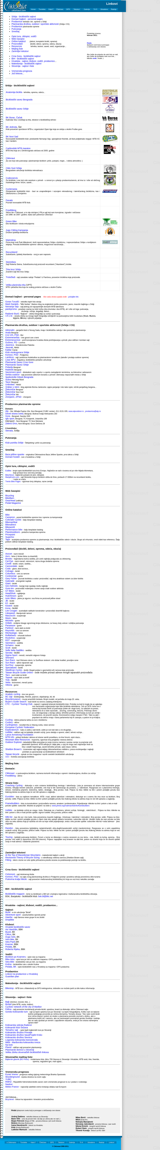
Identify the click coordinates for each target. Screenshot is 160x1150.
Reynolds (9, 630)
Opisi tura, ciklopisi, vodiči (24, 36)
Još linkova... (18, 73)
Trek (7, 680)
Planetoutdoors (12, 532)
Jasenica (9, 345)
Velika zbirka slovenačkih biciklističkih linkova (27, 1052)
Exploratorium (12, 730)
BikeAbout (9, 475)
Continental (10, 576)
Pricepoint (10, 534)
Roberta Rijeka (12, 949)
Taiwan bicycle (12, 754)
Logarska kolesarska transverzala (21, 1040)
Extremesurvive (12, 340)
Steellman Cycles (13, 670)
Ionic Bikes (10, 598)
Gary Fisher (11, 578)
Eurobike (9, 796)
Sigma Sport (11, 655)
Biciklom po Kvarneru (15, 957)
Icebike (8, 810)
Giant (8, 583)
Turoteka (42, 9)
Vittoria (8, 685)
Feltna (8, 1009)
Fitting (8, 860)
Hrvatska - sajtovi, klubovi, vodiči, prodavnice (33, 61)
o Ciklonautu (11, 1142)
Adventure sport (13, 915)
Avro (7, 556)
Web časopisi (18, 39)
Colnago (9, 571)
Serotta (8, 652)
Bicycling (9, 495)
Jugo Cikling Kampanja (17, 230)
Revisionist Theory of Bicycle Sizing (22, 857)
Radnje (113, 9)
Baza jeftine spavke (14, 454)
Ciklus (8, 934)
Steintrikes (11, 262)
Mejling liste (17, 48)
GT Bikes (9, 591)
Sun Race (10, 660)
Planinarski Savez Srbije (17, 364)
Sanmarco (10, 643)
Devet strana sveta (14, 413)
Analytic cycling (12, 694)
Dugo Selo (10, 937)
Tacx (7, 675)
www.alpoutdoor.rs (76, 411)
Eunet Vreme (11, 1074)
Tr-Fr (95, 9)
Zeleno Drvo (11, 423)
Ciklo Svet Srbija (14, 168)
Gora (7, 416)
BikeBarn (9, 498)
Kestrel (8, 605)
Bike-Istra (10, 959)
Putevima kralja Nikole (16, 879)
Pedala (8, 947)
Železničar (10, 389)
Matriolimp (11, 240)
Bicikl (8, 912)
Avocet (8, 553)
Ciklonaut (10, 158)
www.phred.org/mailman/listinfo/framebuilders (70, 806)
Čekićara (59, 9)
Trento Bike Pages (13, 481)
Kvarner (9, 944)
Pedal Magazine (13, 503)
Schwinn (9, 645)
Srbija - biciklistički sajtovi (24, 16)
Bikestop (9, 988)
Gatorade (9, 581)
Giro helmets (11, 586)
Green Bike (11, 221)
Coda (8, 568)
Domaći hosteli (12, 457)
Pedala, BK (10, 966)
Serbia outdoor (12, 374)
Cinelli (8, 563)
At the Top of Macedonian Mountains (23, 855)
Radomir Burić (12, 313)
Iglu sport (9, 418)
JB (6, 601)
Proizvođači (17, 44)
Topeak (8, 677)
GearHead (10, 500)
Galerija (87, 9)
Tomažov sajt (11, 1030)
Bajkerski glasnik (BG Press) (17, 1059)
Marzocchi (10, 615)
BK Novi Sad (12, 136)
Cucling (9, 720)
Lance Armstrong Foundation (19, 734)
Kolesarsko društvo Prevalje (18, 1032)
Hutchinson (10, 596)
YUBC (8, 1079)
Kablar (8, 350)
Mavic (8, 618)
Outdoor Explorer (13, 742)
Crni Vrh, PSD (12, 335)
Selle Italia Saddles (14, 650)
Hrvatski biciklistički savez (17, 927)
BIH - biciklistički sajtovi (23, 58)
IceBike (9, 732)
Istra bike (9, 939)
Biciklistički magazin (15, 894)
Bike (7, 515)
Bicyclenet (9, 1099)
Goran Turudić (12, 301)
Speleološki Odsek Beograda (19, 377)
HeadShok (10, 593)
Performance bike (13, 529)
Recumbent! (12, 252)
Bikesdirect (10, 524)
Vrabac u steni (12, 387)
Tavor (8, 382)
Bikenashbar (11, 522)
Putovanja (16, 29)
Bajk (7, 1002)
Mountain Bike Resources (17, 739)
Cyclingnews (11, 725)
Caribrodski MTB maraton (18, 148)
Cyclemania (11, 189)
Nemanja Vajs (12, 306)
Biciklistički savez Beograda (19, 99)
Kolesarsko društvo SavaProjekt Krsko (23, 1035)
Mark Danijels (12, 304)
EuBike (8, 471)
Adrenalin (10, 330)
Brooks (8, 558)
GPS (68, 9)
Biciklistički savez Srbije (17, 108)
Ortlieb (8, 623)
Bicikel (8, 1004)
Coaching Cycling (14, 785)
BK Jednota (11, 127)
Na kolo (9, 1045)
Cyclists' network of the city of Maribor (23, 1007)
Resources (17, 46)
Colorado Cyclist (13, 519)
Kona (8, 608)
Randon (9, 828)
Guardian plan (12, 976)
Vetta (7, 682)
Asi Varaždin (11, 929)
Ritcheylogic (11, 633)
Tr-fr (81, 1142)
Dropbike (9, 919)
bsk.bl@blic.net (45, 896)
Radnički (9, 369)
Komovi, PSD (11, 355)
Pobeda (9, 367)
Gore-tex (9, 588)
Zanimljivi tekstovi (20, 51)
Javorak (9, 347)
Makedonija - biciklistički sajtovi (27, 63)
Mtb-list (8, 817)
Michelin (9, 620)
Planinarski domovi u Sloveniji (19, 1050)
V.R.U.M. (9, 316)
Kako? (50, 9)
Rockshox (10, 638)
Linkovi (111, 1142)
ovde (95, 58)
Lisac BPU (10, 360)
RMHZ (8, 1082)
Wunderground (12, 1077)
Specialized (11, 667)
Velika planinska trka (16, 285)
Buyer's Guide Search (15, 701)
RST (7, 640)
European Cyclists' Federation (19, 727)
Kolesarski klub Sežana (16, 1027)
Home (33, 9)
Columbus (10, 573)
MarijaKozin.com (12, 477)
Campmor (10, 517)
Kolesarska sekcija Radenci (18, 1025)
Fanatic (9, 200)
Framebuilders (12, 803)
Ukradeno (104, 9)
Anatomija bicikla (14, 92)
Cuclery (9, 722)
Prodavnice (17, 21)
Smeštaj (16, 31)
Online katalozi (19, 41)
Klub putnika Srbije (14, 442)
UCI (7, 756)
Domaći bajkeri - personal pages (27, 19)
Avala (8, 332)
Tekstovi (77, 9)
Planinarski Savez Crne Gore (19, 362)
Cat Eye (9, 561)
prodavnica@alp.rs (93, 411)
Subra (8, 379)
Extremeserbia (12, 337)
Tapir (7, 539)
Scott (7, 648)
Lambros (9, 357)
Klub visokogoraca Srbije (17, 352)
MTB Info (9, 737)
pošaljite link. (73, 297)
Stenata (9, 430)
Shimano (9, 657)
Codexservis (12, 178)
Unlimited (9, 384)
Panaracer (10, 625)
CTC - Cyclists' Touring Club (18, 704)
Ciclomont (10, 874)
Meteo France (12, 1087)
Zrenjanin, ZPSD (13, 397)
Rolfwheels (10, 635)
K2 (6, 603)
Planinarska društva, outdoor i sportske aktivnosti (35, 24)
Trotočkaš (10, 277)
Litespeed (10, 613)
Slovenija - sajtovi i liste (23, 66)
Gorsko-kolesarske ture (16, 1011)
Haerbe (9, 917)
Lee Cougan (11, 610)
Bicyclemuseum (13, 699)
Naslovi (9, 1084)
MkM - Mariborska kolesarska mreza (22, 1042)
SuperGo (9, 537)
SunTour (9, 665)
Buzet (8, 932)
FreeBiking (11, 210)
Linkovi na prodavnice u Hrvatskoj (21, 974)
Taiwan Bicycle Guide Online (19, 672)
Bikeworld (10, 527)
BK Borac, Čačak (14, 117)
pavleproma (11, 309)
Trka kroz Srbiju (13, 269)
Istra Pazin (10, 942)
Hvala (89, 43)
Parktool (9, 628)
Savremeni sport (13, 372)
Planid (8, 1047)
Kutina (8, 964)
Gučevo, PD (11, 342)
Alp (7, 411)
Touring (9, 837)
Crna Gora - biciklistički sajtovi (26, 56)
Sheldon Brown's (13, 749)
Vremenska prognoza (22, 71)
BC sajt (8, 696)
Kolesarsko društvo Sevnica (18, 1037)
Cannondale (11, 566)
